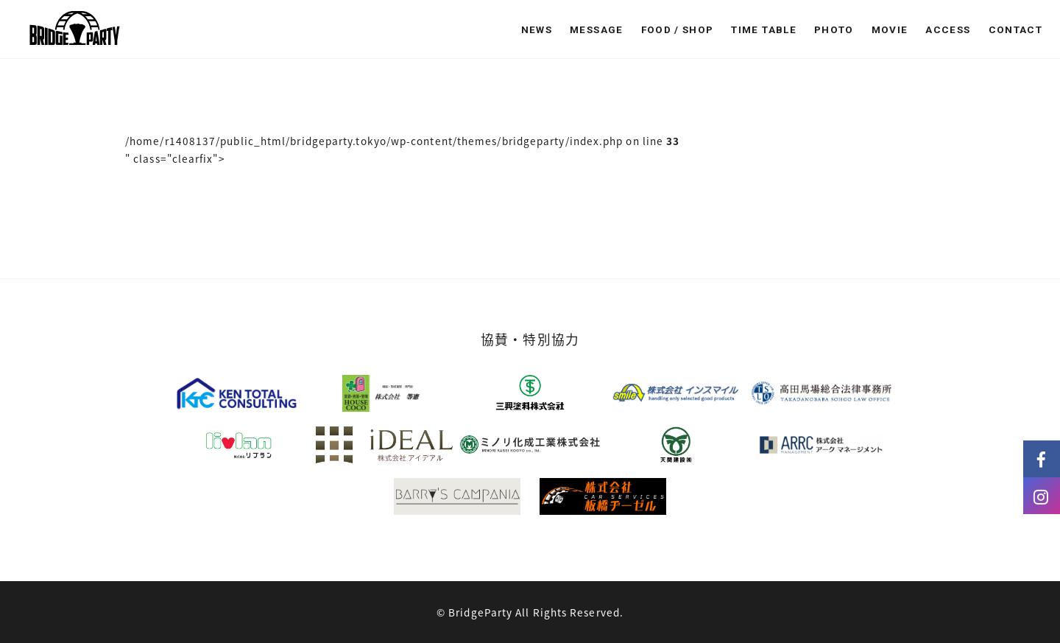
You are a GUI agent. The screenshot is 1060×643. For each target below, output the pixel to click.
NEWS (536, 29)
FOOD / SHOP (677, 29)
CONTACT (1015, 29)
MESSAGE (596, 29)
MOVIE (890, 29)
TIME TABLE (763, 29)
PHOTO (834, 29)
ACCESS (947, 29)
